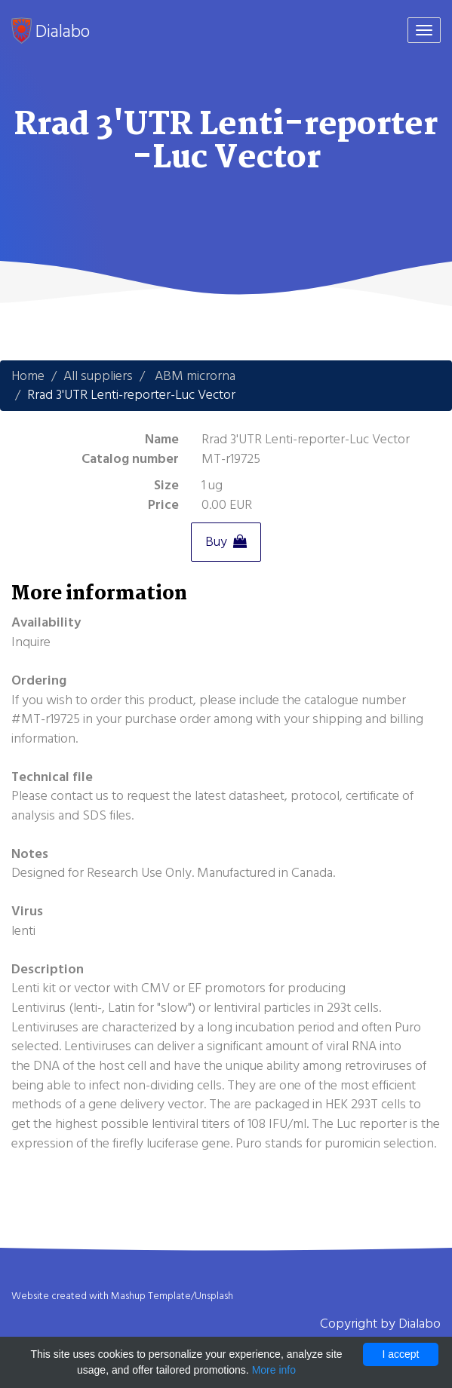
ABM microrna (195, 376)
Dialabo (50, 31)
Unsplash (214, 1296)
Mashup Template (151, 1296)
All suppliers (98, 376)
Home (28, 376)
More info (274, 1370)
